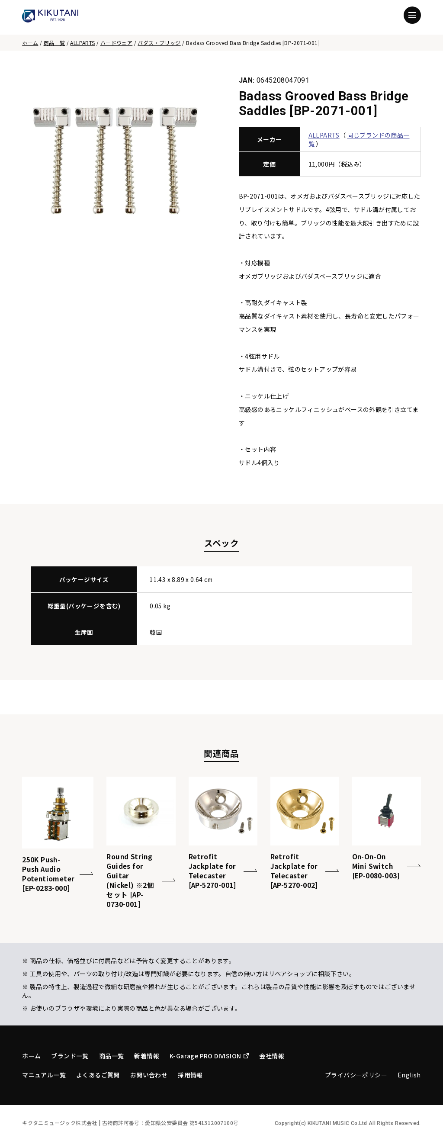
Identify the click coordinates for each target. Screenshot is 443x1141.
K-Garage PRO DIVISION (209, 1055)
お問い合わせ (148, 1074)
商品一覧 (54, 42)
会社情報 (271, 1055)
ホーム (30, 42)
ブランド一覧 (69, 1055)
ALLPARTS (82, 42)
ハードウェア (116, 42)
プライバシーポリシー (356, 1074)
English (409, 1074)
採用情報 (190, 1074)
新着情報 (146, 1055)
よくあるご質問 (98, 1074)
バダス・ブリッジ (159, 42)
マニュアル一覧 (44, 1074)
